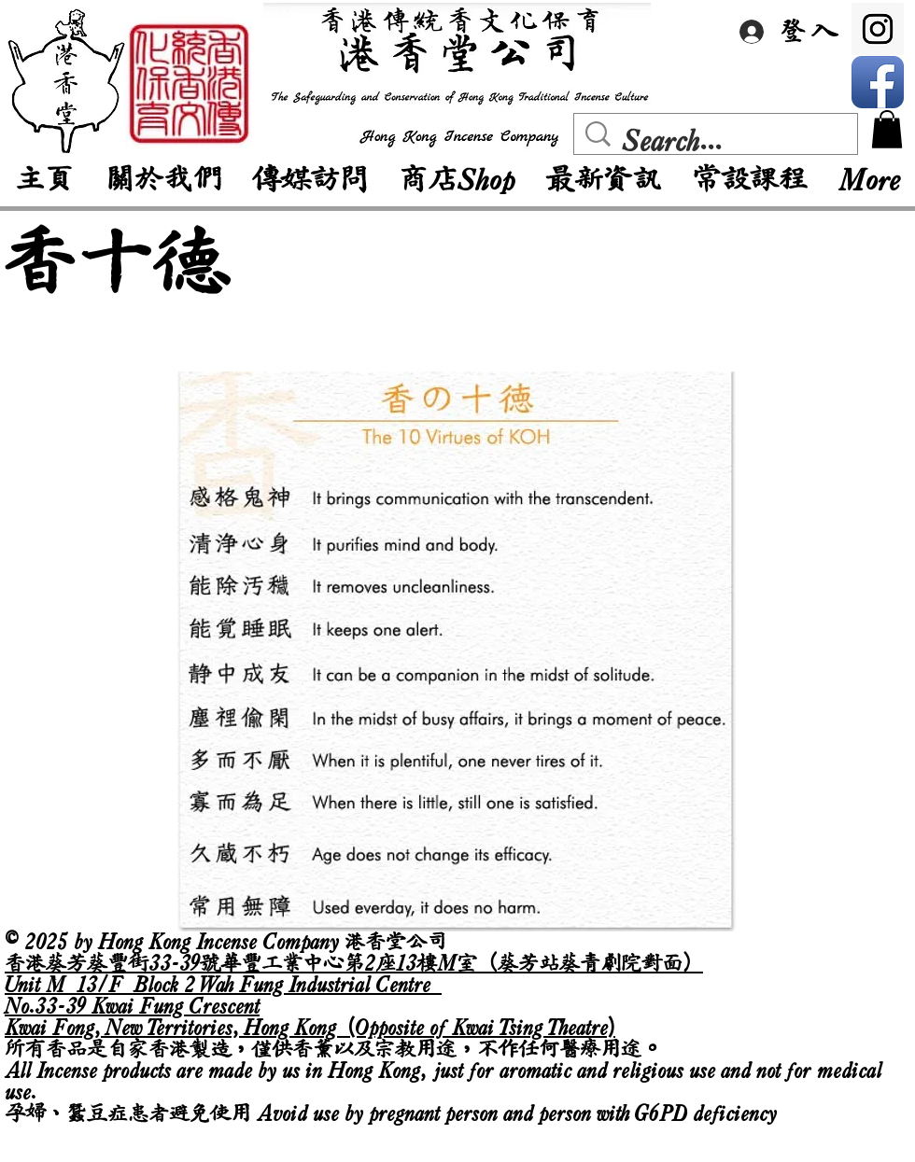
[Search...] (720, 141)
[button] (887, 129)
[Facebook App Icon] (878, 82)
